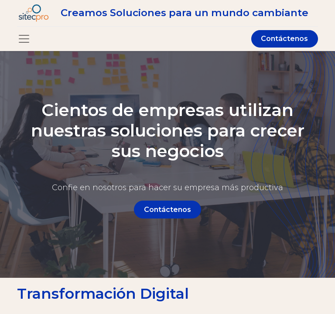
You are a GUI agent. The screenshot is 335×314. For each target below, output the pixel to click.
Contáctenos (284, 38)
